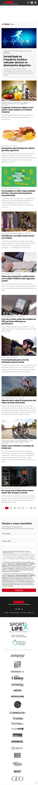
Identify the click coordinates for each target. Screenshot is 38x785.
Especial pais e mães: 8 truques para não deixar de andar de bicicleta (19, 401)
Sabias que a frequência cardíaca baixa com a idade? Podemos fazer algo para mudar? (18, 278)
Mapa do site (30, 613)
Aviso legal (23, 613)
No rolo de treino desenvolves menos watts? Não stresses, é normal (17, 491)
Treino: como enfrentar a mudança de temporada (18, 446)
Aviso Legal (25, 559)
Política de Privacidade (21, 564)
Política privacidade (14, 613)
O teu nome (6, 533)
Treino (7, 24)
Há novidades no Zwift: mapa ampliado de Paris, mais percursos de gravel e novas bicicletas (18, 193)
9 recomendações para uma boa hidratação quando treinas (15, 361)
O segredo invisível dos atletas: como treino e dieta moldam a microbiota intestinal (17, 109)
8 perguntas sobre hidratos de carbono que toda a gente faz (18, 149)
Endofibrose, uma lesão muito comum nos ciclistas (18, 236)
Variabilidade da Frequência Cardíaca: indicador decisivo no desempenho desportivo (17, 60)
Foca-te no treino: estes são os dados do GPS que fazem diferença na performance (19, 321)
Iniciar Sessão (32, 2)
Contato (6, 613)
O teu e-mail (6, 541)
